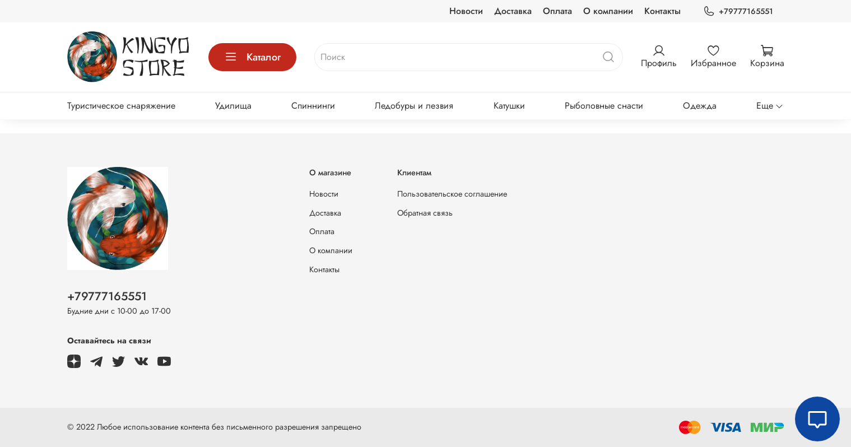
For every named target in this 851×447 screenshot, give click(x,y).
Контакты (662, 10)
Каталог (252, 57)
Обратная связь (425, 212)
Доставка (513, 10)
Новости (466, 10)
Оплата (557, 10)
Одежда (700, 105)
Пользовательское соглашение (452, 193)
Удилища (233, 105)
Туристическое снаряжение (121, 105)
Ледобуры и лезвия (414, 105)
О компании (608, 10)
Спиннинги (313, 105)
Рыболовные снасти (604, 105)
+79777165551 (738, 11)
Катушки (509, 105)
